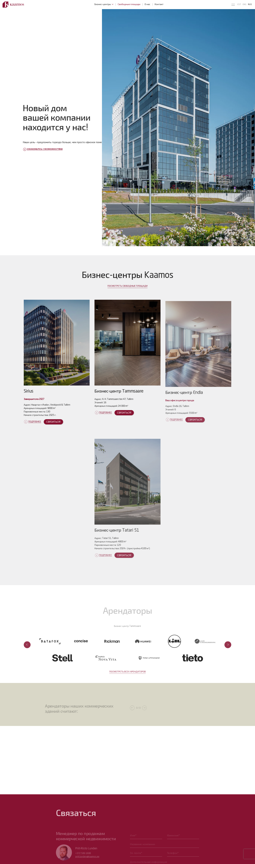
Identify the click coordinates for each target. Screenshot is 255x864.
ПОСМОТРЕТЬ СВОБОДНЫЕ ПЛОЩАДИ (127, 292)
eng (244, 4)
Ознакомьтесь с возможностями (45, 149)
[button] (105, 242)
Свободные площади (129, 4)
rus (250, 4)
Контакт (159, 4)
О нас (147, 4)
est (239, 4)
